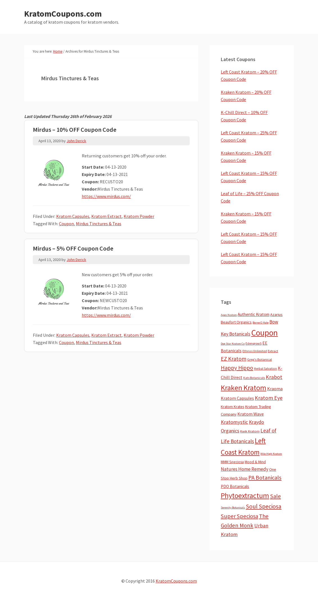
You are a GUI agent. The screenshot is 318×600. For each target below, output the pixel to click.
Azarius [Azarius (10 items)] (276, 314)
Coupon (66, 223)
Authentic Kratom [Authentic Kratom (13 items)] (253, 314)
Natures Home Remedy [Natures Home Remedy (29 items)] (244, 469)
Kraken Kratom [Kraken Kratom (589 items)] (243, 387)
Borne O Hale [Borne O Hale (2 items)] (261, 322)
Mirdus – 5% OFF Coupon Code (73, 248)
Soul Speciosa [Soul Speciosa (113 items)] (263, 506)
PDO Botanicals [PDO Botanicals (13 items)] (235, 486)
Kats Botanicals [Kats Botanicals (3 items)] (254, 378)
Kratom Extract (106, 216)
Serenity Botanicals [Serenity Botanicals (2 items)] (233, 507)
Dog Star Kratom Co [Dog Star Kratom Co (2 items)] (233, 343)
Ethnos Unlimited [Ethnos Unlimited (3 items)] (254, 351)
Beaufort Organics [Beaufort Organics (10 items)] (236, 322)
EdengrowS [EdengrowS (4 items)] (254, 343)
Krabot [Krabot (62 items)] (274, 377)
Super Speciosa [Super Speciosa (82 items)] (239, 516)
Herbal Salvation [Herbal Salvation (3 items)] (265, 369)
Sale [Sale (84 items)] (275, 496)
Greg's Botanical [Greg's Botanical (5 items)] (259, 359)
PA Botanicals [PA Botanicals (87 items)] (264, 477)
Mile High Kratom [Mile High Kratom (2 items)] (271, 454)
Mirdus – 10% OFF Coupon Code (74, 129)
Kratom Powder (139, 216)
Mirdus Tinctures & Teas (98, 223)
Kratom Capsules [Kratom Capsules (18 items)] (237, 398)
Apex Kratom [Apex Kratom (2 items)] (229, 315)
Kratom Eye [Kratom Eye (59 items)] (269, 397)
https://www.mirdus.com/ (106, 196)
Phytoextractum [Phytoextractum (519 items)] (245, 495)
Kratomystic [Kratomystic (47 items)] (234, 422)
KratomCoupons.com (63, 13)
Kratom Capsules (72, 216)
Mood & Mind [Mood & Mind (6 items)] (255, 462)
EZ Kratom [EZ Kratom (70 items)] (233, 358)
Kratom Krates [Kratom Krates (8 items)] (232, 406)
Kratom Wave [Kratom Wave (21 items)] (250, 414)
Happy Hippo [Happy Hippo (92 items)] (237, 367)
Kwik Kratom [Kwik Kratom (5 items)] (250, 431)
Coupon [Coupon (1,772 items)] (264, 332)
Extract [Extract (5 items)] (273, 351)
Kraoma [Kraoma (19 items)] (275, 388)
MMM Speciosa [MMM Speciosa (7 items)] (232, 462)
